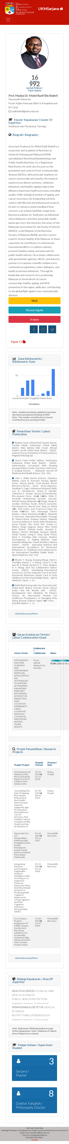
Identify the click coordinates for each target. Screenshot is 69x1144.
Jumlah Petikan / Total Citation (34, 89)
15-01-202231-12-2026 (38, 775)
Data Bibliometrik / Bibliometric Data (27, 360)
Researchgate (34, 310)
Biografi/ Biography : (25, 134)
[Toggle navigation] (8, 19)
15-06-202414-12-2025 (38, 922)
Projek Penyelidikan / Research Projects (34, 750)
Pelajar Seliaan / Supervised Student (32, 1046)
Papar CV (18, 341)
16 (34, 77)
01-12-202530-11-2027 (38, 837)
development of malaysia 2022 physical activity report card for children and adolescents (22, 778)
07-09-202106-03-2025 (38, 794)
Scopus (34, 319)
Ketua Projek (50, 773)
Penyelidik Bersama (52, 834)
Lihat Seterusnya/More (26, 613)
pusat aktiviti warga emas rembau (39, 664)
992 (34, 84)
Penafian (34, 1140)
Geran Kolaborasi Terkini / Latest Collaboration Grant (31, 636)
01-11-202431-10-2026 (38, 868)
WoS (34, 300)
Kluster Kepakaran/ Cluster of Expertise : (30, 121)
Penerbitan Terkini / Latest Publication (31, 432)
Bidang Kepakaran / (32, 980)
